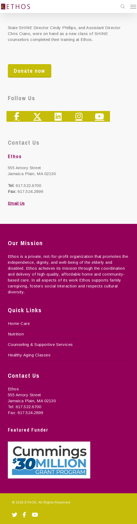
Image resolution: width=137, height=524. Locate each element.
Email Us (16, 203)
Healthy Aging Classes (29, 355)
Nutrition (16, 334)
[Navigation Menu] (133, 6)
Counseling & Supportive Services (40, 344)
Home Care (19, 323)
